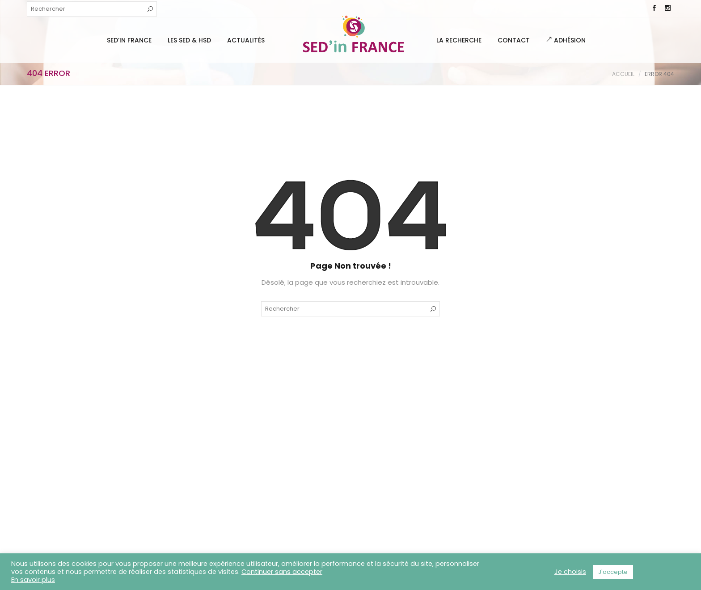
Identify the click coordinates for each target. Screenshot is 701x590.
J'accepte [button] (613, 572)
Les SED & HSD (189, 40)
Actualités (246, 40)
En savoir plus (33, 580)
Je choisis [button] (570, 572)
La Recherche (458, 40)
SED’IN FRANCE (129, 40)
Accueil (623, 74)
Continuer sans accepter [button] (281, 571)
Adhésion (566, 40)
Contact (514, 40)
